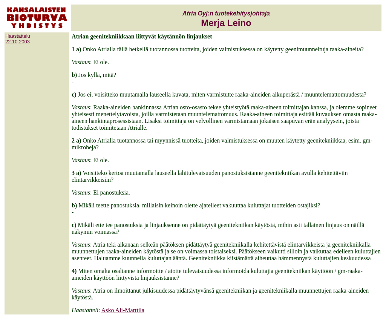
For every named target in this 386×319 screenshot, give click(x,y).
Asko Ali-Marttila (122, 310)
